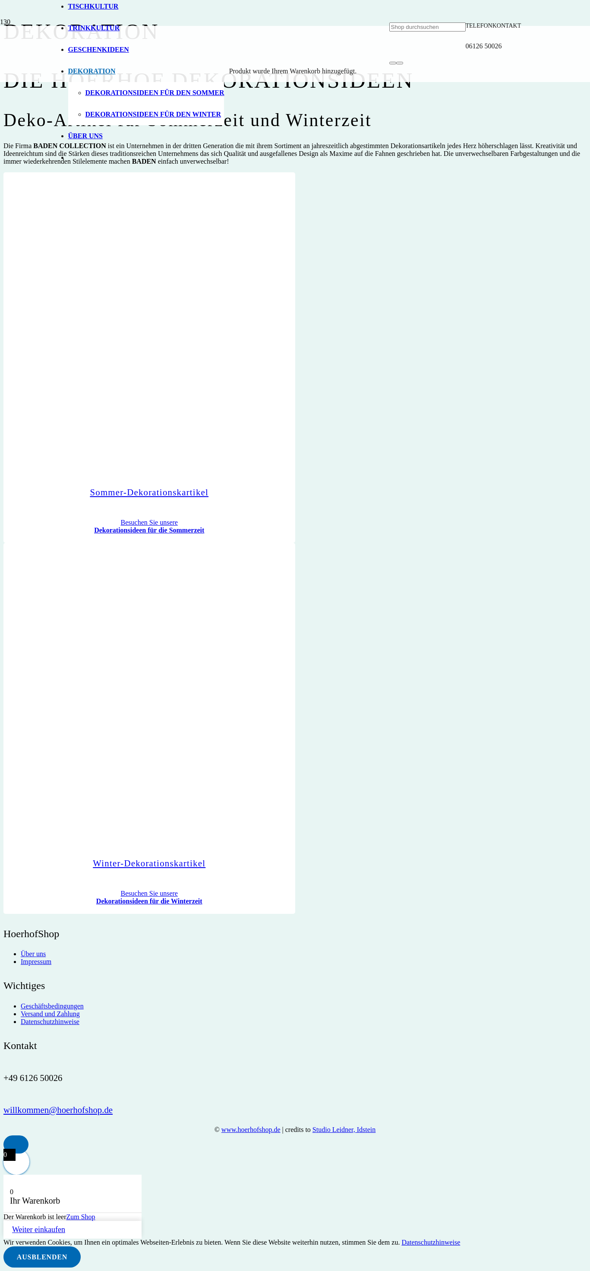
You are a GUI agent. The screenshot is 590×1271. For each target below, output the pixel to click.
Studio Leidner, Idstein (343, 1129)
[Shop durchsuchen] (427, 26)
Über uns (33, 953)
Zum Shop (80, 1216)
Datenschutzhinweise (50, 1021)
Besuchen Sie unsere (149, 526)
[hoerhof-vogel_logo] (223, 362)
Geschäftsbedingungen (52, 1006)
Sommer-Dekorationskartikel (149, 492)
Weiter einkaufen (38, 1229)
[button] (15, 1144)
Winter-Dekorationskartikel (149, 863)
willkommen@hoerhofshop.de (58, 1110)
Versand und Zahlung (50, 1013)
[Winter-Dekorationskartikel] (224, 835)
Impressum (36, 961)
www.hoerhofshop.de (251, 1129)
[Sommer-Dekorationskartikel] (224, 464)
